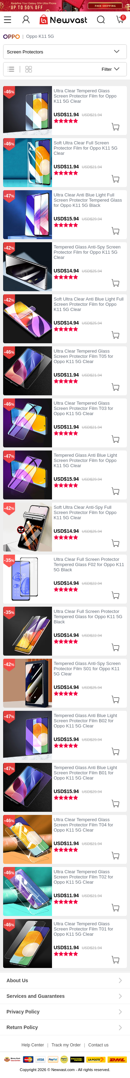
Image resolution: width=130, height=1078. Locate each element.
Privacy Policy (23, 1011)
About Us (17, 980)
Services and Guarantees (36, 996)
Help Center (32, 1045)
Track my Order (66, 1045)
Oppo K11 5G (40, 36)
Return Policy (22, 1027)
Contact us (98, 1045)
